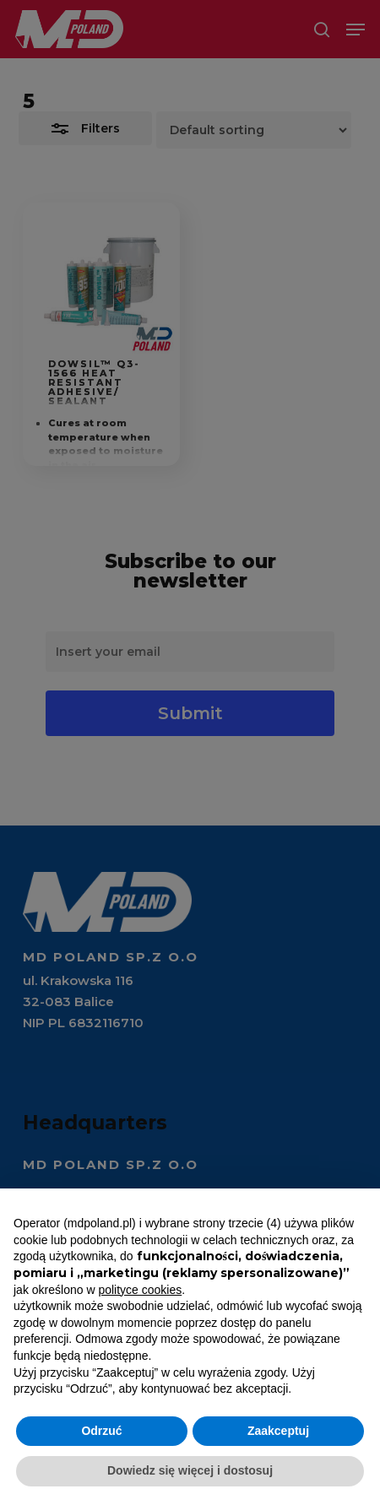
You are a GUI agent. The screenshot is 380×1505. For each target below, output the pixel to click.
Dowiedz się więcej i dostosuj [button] (190, 1470)
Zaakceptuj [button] (278, 1430)
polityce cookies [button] (140, 1290)
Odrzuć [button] (101, 1430)
